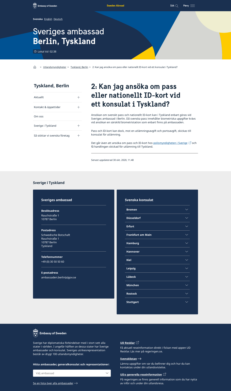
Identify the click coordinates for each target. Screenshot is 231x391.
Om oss (38, 116)
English (48, 19)
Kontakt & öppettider (47, 107)
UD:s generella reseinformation (141, 374)
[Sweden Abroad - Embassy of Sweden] (47, 5)
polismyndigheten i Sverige (170, 143)
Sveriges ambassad (68, 36)
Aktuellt (39, 97)
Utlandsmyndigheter (54, 67)
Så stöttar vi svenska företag (52, 135)
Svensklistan (128, 358)
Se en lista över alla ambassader (53, 383)
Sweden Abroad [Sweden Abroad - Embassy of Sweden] (115, 5)
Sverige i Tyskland (45, 125)
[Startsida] (36, 67)
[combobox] (72, 373)
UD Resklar (127, 343)
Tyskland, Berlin (79, 67)
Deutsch (58, 19)
